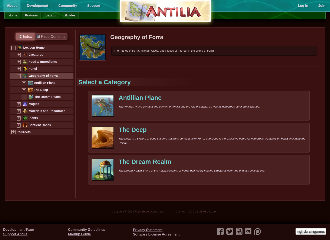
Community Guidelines (86, 229)
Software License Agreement (156, 234)
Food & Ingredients (43, 61)
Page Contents (51, 36)
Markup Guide (79, 234)
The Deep (41, 90)
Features (31, 15)
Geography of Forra (43, 75)
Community (67, 5)
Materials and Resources (47, 111)
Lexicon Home (33, 47)
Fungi (33, 68)
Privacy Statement (148, 230)
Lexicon (51, 15)
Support (93, 5)
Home (13, 15)
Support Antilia (15, 234)
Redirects (23, 132)
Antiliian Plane (44, 82)
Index (25, 36)
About (12, 5)
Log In (303, 5)
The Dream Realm (47, 97)
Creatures (36, 54)
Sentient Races (40, 125)
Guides (70, 15)
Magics (34, 104)
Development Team (18, 229)
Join (321, 5)
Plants (33, 118)
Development (37, 5)
